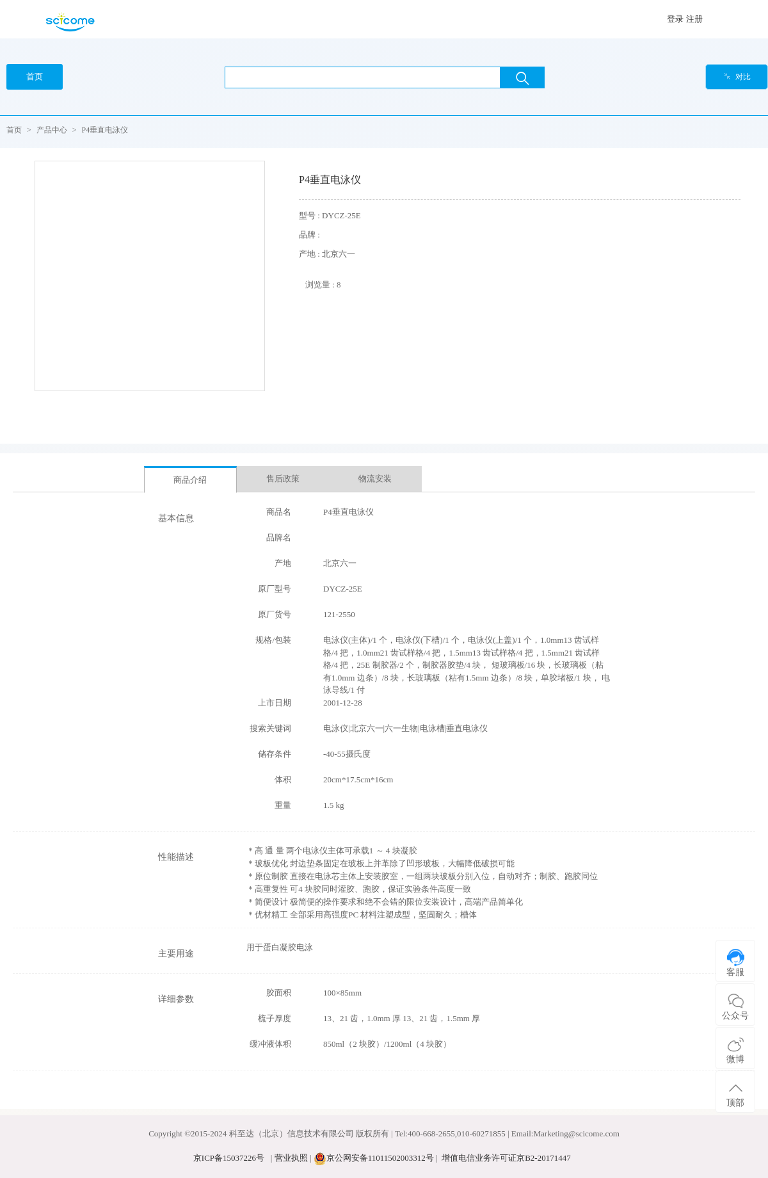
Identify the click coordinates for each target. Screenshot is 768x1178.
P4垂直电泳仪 (105, 129)
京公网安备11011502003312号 (380, 1158)
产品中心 (51, 129)
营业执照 (291, 1158)
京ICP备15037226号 (228, 1158)
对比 (737, 76)
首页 (14, 129)
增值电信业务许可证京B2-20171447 (506, 1158)
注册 (694, 19)
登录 (675, 19)
